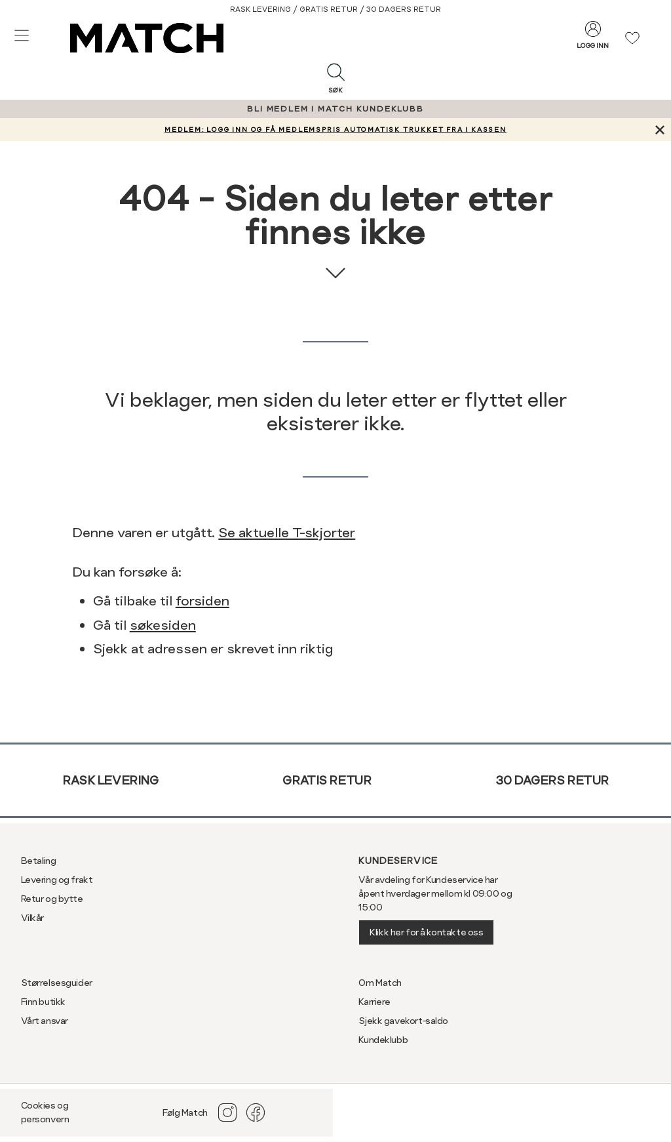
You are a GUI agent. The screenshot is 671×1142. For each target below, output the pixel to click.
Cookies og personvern (45, 1112)
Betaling (38, 861)
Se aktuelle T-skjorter (286, 532)
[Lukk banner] (659, 129)
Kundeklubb (383, 1040)
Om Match (380, 983)
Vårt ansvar (44, 1021)
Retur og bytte (52, 899)
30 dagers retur (552, 780)
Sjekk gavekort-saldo (403, 1021)
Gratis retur (326, 780)
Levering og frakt (57, 880)
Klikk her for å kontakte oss (426, 932)
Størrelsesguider (56, 983)
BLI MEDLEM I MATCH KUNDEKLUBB (335, 109)
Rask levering (110, 780)
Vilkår (32, 918)
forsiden (202, 600)
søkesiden (163, 625)
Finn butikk (43, 1002)
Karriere (374, 1002)
